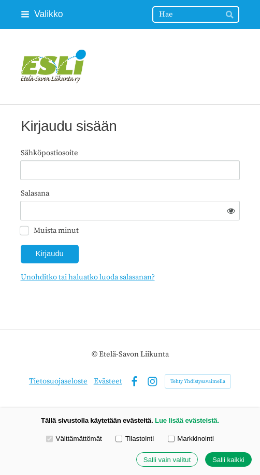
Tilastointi (134, 438)
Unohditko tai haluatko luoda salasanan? (88, 277)
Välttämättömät (74, 438)
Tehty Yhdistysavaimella (197, 381)
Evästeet (108, 381)
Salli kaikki (228, 460)
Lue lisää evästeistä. (187, 420)
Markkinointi (191, 438)
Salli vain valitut (167, 460)
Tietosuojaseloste (58, 381)
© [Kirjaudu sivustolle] (95, 354)
